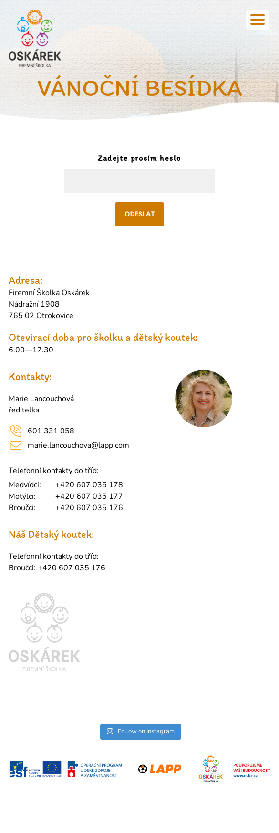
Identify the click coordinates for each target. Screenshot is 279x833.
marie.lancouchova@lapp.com (78, 445)
